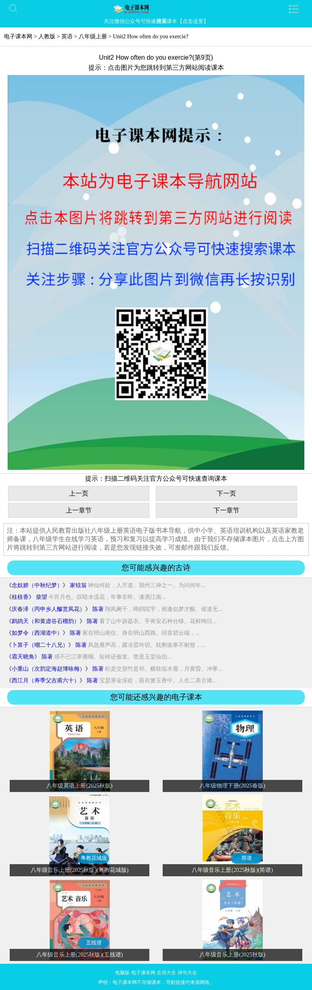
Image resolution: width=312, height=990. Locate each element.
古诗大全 (166, 972)
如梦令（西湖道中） (37, 633)
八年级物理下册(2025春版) (232, 786)
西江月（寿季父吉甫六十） (46, 680)
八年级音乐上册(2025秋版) (232, 955)
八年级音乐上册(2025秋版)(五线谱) (79, 955)
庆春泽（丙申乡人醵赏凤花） (48, 609)
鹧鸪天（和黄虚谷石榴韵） (46, 621)
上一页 (78, 493)
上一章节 (79, 510)
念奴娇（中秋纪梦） (37, 585)
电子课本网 (18, 36)
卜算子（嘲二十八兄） (40, 645)
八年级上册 (93, 36)
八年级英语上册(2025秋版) (79, 786)
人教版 (46, 36)
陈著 (98, 609)
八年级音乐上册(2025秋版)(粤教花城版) (80, 870)
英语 (67, 36)
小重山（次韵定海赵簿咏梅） (48, 669)
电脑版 (122, 972)
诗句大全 (187, 972)
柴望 (41, 597)
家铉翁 (78, 585)
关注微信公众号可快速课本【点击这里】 (156, 21)
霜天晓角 (23, 657)
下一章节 (226, 510)
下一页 (226, 493)
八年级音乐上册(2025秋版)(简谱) (232, 870)
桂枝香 (20, 597)
